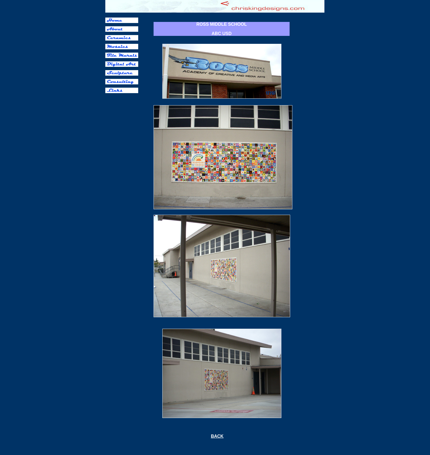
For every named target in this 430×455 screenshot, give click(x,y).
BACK (217, 436)
